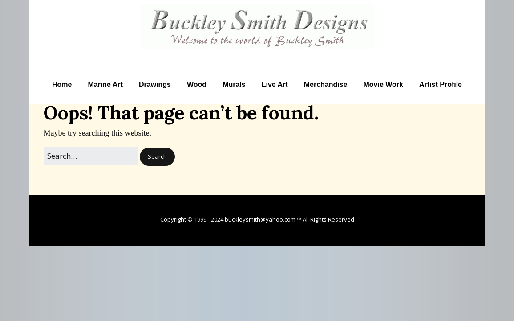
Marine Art (105, 84)
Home (62, 84)
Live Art (275, 84)
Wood (196, 84)
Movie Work (384, 84)
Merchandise (326, 84)
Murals (234, 84)
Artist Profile (440, 84)
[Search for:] (91, 156)
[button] (157, 157)
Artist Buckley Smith (257, 54)
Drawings (155, 84)
